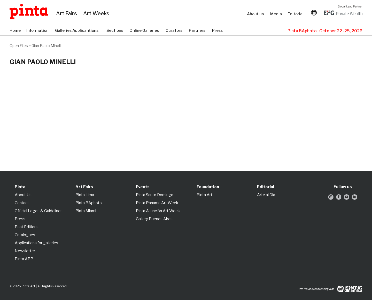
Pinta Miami (85, 211)
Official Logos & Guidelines (39, 211)
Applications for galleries (36, 243)
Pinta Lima (84, 195)
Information (38, 31)
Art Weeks (97, 14)
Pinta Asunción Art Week (158, 211)
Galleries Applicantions (78, 31)
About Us (23, 195)
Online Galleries (144, 31)
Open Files (19, 45)
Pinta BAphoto (88, 203)
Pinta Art (204, 195)
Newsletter (25, 251)
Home (15, 31)
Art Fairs (67, 14)
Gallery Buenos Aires (154, 219)
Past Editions (26, 227)
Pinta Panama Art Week (157, 203)
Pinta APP (24, 259)
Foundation (208, 186)
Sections (115, 31)
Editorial (296, 14)
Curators (175, 31)
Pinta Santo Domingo (154, 195)
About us (256, 14)
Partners (198, 31)
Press (218, 31)
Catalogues (25, 235)
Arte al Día (266, 195)
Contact (22, 203)
